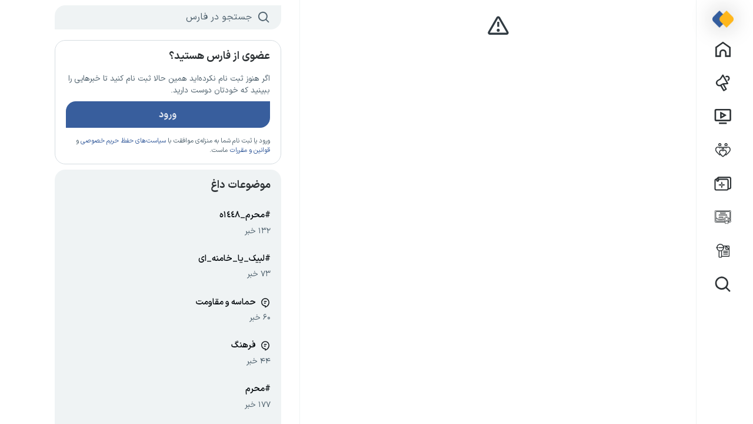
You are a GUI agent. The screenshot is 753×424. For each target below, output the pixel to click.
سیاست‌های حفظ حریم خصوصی (100, 141)
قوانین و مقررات (226, 150)
